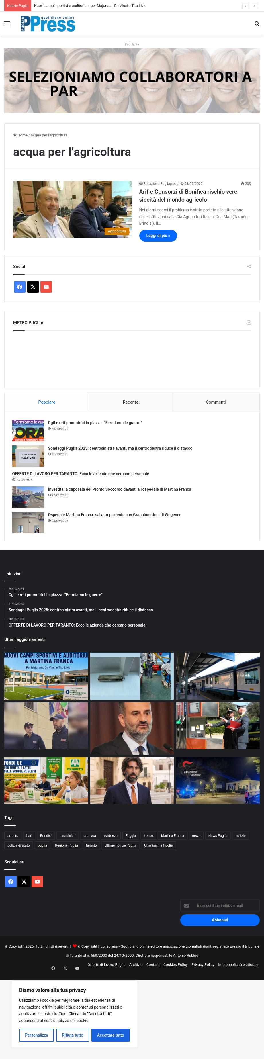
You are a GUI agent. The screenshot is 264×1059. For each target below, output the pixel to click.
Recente (130, 402)
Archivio (136, 966)
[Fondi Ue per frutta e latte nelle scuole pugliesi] (46, 782)
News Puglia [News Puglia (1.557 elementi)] (217, 838)
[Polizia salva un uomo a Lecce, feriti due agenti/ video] (46, 727)
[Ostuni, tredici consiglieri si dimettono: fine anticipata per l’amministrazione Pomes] (132, 782)
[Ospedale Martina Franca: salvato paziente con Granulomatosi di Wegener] (29, 523)
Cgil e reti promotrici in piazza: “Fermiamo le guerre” (96, 423)
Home (20, 135)
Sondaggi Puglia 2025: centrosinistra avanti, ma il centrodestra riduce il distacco (121, 449)
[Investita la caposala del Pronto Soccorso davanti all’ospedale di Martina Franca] (29, 498)
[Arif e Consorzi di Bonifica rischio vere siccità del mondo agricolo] (72, 209)
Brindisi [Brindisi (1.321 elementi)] (46, 838)
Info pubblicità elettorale (238, 966)
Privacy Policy (202, 966)
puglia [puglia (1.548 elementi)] (42, 847)
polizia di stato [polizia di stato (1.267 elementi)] (18, 847)
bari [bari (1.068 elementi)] (29, 838)
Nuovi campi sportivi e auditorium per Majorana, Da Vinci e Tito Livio (90, 5)
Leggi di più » (158, 235)
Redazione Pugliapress (161, 184)
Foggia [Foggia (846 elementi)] (131, 838)
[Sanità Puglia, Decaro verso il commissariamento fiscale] (132, 730)
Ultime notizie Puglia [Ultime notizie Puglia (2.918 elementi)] (120, 847)
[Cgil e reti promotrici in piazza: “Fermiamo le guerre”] (29, 431)
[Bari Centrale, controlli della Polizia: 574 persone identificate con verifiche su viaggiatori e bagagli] (218, 678)
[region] (74, 1014)
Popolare (46, 402)
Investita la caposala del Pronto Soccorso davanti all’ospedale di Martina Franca (120, 490)
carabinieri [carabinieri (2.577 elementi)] (68, 838)
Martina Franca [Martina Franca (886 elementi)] (172, 838)
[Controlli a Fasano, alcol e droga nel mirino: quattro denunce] (218, 782)
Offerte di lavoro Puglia (106, 966)
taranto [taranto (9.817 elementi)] (91, 847)
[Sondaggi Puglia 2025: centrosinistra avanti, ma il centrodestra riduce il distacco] (29, 457)
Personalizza (36, 1035)
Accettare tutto (110, 1035)
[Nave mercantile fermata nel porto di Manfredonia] (132, 678)
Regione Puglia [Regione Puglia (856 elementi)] (66, 847)
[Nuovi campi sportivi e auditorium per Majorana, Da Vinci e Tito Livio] (46, 678)
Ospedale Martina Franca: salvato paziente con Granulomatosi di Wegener (115, 515)
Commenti (216, 402)
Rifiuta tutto (72, 1035)
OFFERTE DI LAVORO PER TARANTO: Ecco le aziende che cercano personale (81, 474)
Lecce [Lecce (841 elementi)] (148, 838)
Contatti (153, 966)
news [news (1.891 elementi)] (196, 838)
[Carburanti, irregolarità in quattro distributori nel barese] (218, 727)
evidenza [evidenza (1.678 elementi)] (111, 838)
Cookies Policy (175, 966)
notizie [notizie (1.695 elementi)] (240, 838)
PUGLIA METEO (132, 357)
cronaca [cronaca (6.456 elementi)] (90, 838)
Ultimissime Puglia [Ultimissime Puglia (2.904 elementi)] (158, 847)
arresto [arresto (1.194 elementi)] (12, 838)
